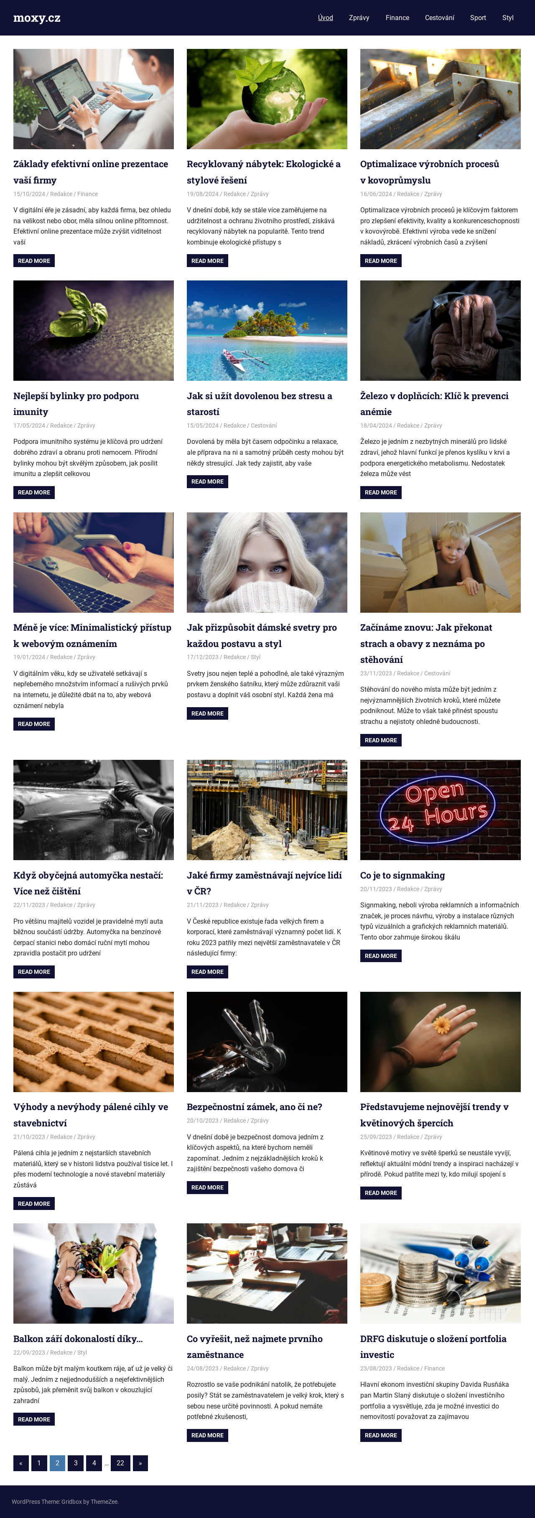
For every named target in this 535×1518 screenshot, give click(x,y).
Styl (508, 18)
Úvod (325, 18)
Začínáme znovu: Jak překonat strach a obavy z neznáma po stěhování (434, 643)
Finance (397, 18)
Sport (478, 18)
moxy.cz (37, 17)
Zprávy (359, 18)
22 (120, 1463)
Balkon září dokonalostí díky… (85, 1338)
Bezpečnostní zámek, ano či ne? (263, 1106)
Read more (34, 260)
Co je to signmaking (407, 874)
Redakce (61, 194)
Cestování (439, 18)
